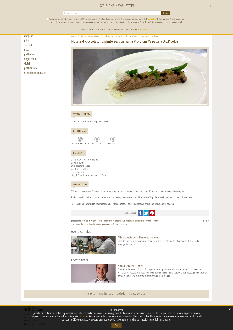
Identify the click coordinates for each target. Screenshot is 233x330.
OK (116, 325)
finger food (30, 60)
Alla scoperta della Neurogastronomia (139, 237)
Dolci (82, 36)
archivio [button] (121, 293)
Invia (165, 12)
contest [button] (91, 293)
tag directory (106, 293)
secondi (28, 45)
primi (26, 41)
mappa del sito (137, 293)
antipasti (29, 36)
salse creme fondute (35, 74)
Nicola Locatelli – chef (130, 265)
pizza (27, 50)
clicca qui (83, 316)
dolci (27, 65)
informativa (151, 18)
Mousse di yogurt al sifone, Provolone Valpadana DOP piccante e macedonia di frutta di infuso (120, 220)
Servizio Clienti (146, 29)
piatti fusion (30, 70)
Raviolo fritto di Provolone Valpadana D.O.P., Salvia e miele (104, 223)
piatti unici (29, 55)
